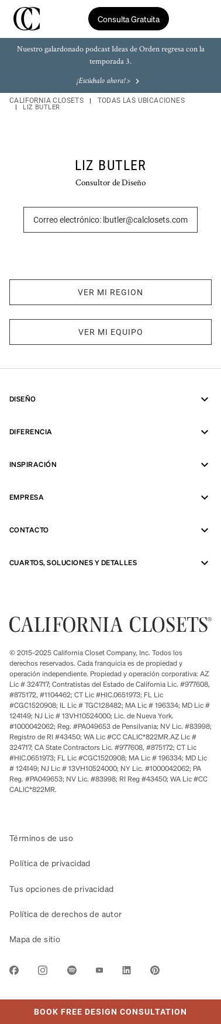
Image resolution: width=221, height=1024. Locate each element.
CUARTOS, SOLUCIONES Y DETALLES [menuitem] (110, 563)
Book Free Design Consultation (93, 1007)
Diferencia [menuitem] (110, 432)
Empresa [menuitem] (110, 497)
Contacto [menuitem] (110, 530)
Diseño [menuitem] (110, 399)
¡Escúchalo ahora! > (109, 82)
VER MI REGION (110, 292)
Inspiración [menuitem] (110, 465)
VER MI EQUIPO (110, 332)
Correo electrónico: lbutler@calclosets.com (110, 219)
